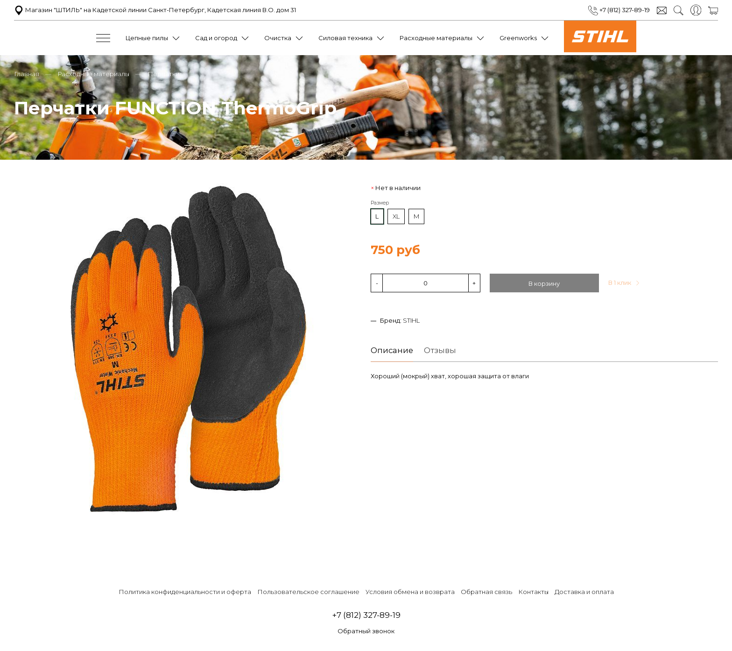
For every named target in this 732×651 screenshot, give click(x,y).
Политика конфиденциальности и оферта (185, 591)
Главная (26, 74)
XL (396, 216)
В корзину (544, 283)
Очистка (277, 38)
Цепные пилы (147, 38)
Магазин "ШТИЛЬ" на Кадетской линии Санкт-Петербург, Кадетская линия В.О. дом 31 (155, 10)
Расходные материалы (436, 38)
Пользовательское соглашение (308, 591)
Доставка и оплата (584, 591)
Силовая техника (345, 38)
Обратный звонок (366, 631)
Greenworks (518, 38)
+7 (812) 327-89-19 (619, 10)
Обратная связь (486, 591)
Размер (380, 203)
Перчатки (163, 74)
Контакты (533, 591)
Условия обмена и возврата (410, 591)
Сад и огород (216, 38)
